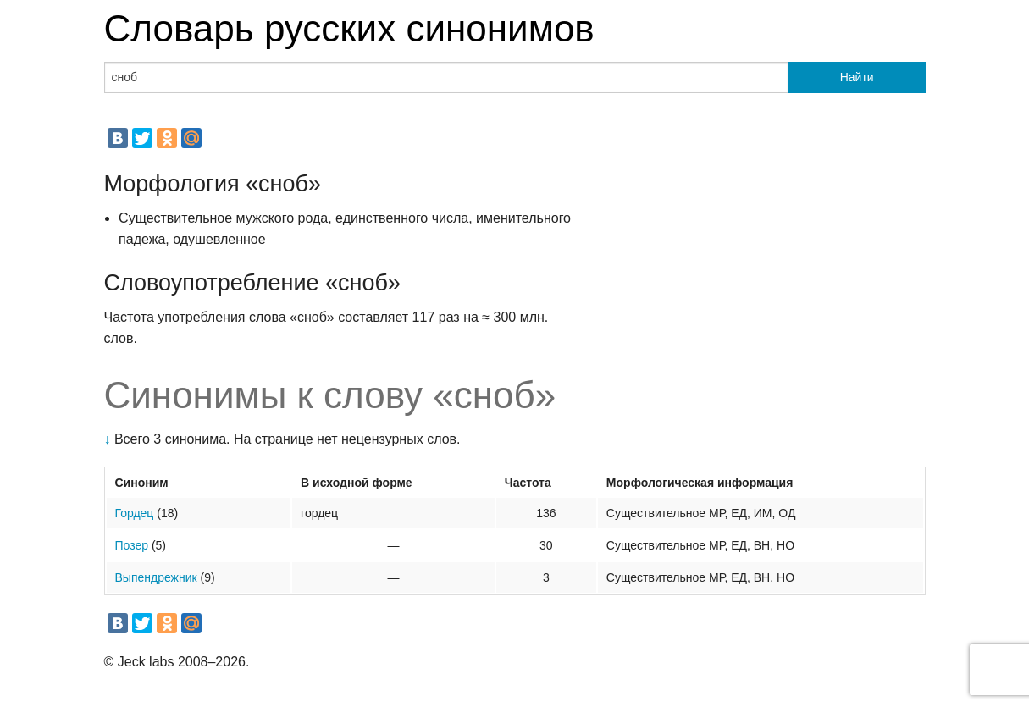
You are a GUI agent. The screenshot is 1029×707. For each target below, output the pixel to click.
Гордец (134, 513)
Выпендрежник (156, 577)
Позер (132, 545)
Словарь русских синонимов (349, 28)
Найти (857, 77)
